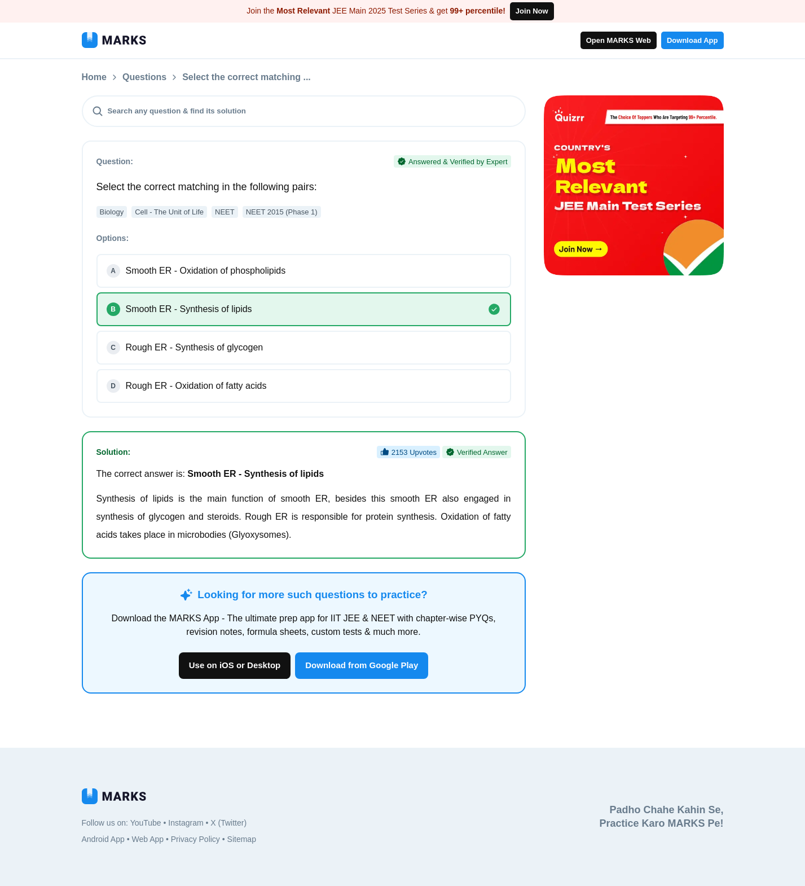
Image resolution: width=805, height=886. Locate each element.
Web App (147, 839)
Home (94, 77)
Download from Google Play (361, 665)
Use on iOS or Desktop (235, 665)
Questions (144, 77)
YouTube (145, 822)
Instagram (185, 822)
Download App (692, 40)
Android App (103, 839)
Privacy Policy (195, 839)
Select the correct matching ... (246, 77)
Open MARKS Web (618, 40)
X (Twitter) (228, 822)
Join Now (532, 11)
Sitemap (241, 839)
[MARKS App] (114, 40)
